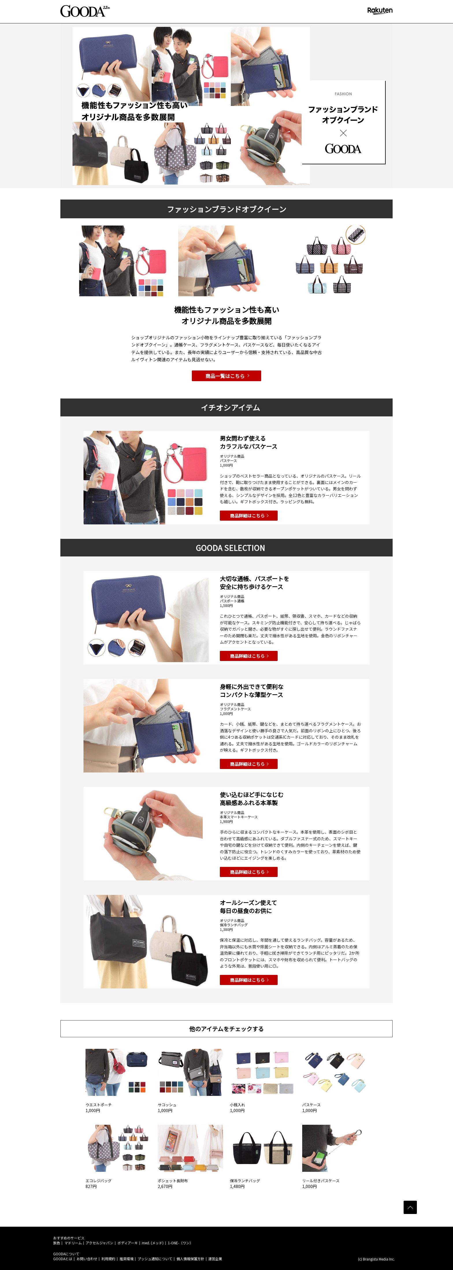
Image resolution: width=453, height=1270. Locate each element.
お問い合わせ (87, 1258)
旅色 (56, 1242)
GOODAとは (62, 1258)
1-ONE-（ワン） (180, 1242)
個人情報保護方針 (190, 1258)
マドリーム (73, 1242)
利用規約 (108, 1258)
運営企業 (215, 1258)
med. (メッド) (153, 1242)
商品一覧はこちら (225, 375)
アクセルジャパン (99, 1242)
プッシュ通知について (155, 1258)
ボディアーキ (128, 1242)
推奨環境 (126, 1258)
